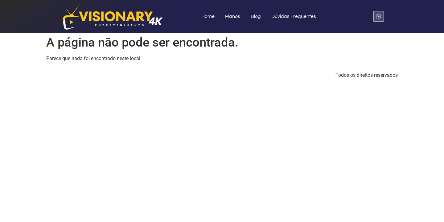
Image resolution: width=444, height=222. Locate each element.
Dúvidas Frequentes (293, 16)
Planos (232, 16)
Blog (256, 16)
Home (208, 16)
